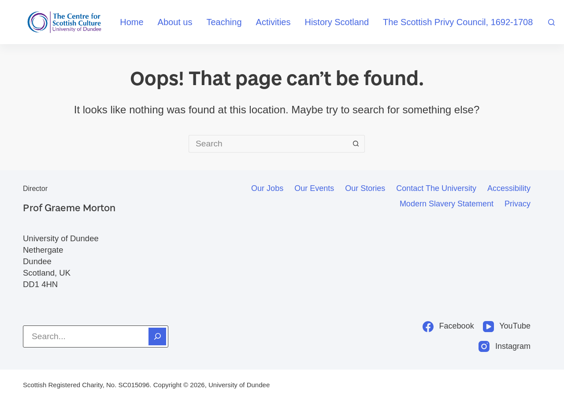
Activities (273, 22)
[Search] (551, 22)
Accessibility (509, 188)
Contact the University (436, 188)
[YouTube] (507, 326)
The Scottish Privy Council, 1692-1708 (458, 22)
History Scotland (336, 22)
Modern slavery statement (447, 203)
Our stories (365, 188)
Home (131, 22)
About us (175, 22)
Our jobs (267, 188)
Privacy (518, 203)
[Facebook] (448, 326)
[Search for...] (268, 144)
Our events (314, 188)
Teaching (224, 22)
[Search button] (356, 144)
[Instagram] (505, 346)
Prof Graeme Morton (69, 207)
